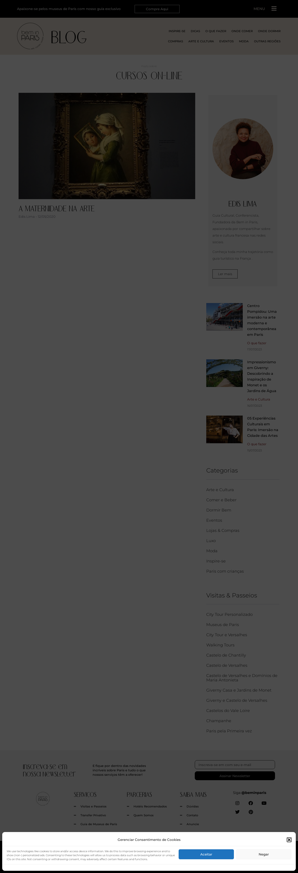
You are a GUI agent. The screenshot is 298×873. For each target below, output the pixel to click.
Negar (264, 854)
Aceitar (206, 854)
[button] (289, 840)
